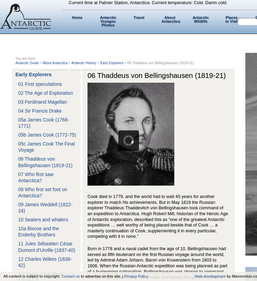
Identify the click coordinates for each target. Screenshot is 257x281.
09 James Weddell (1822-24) (45, 207)
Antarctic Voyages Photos (108, 21)
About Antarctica (171, 19)
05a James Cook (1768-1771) (43, 123)
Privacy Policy (136, 276)
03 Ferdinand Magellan (42, 102)
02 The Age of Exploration (45, 93)
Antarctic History (83, 63)
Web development (210, 276)
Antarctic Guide (27, 63)
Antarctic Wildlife (200, 19)
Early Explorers (112, 63)
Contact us (70, 276)
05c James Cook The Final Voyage (46, 147)
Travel (138, 17)
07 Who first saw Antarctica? (36, 177)
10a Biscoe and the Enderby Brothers (38, 231)
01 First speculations (40, 84)
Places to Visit (231, 19)
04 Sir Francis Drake (40, 111)
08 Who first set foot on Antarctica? (42, 192)
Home (77, 17)
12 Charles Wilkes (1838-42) (45, 262)
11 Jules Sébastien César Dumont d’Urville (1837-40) (46, 247)
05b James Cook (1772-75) (47, 135)
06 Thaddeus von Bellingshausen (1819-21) (45, 162)
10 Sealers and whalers (43, 219)
